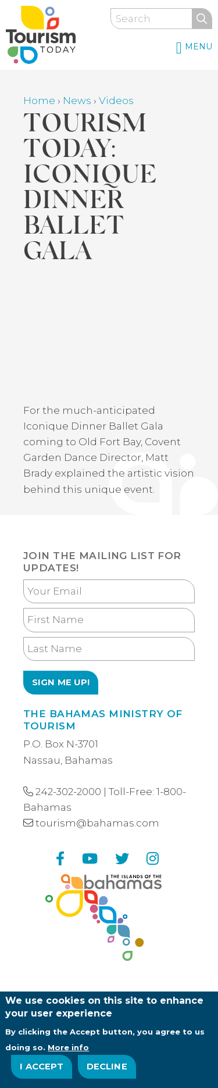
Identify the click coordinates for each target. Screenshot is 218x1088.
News (77, 100)
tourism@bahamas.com (97, 823)
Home (39, 100)
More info (68, 1047)
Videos (116, 100)
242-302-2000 (68, 791)
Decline (107, 1066)
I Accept (41, 1066)
